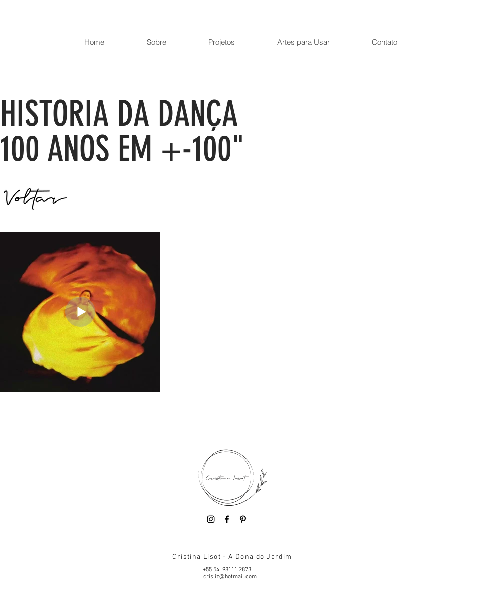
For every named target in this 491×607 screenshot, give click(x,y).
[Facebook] (227, 519)
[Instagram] (211, 519)
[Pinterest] (243, 519)
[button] (156, 42)
